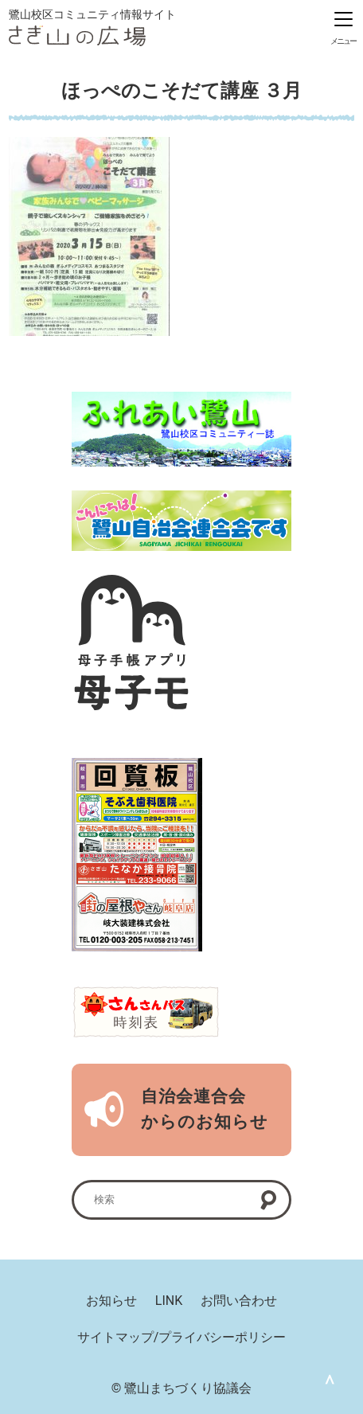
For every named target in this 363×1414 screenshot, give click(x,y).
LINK (168, 1300)
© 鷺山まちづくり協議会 (181, 1388)
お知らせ (111, 1300)
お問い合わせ (239, 1300)
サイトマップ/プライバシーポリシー (182, 1337)
